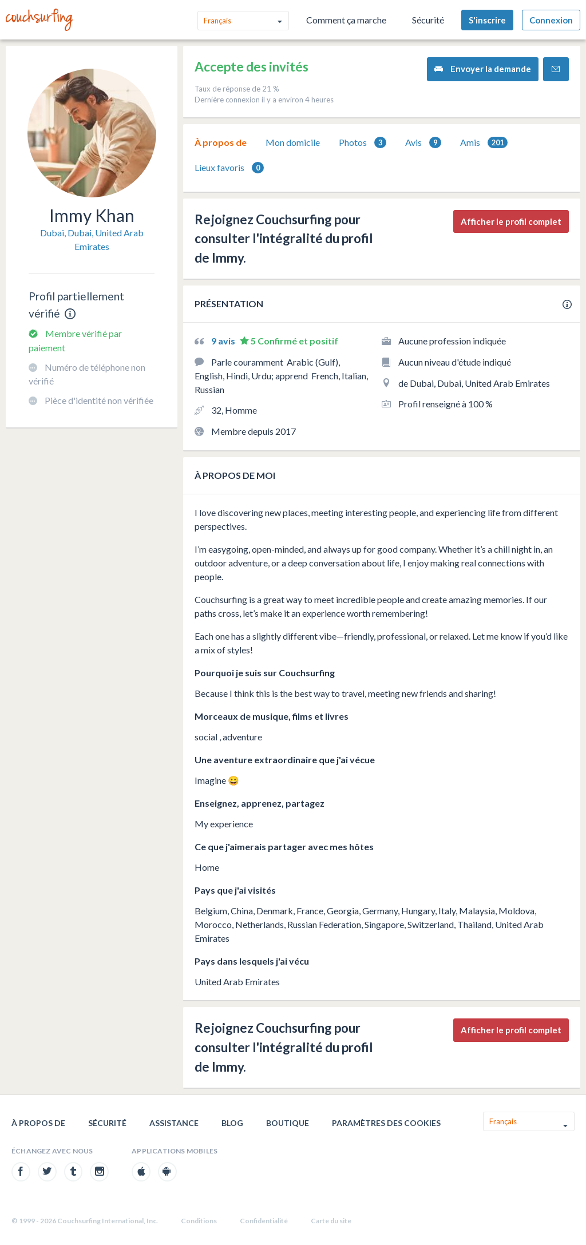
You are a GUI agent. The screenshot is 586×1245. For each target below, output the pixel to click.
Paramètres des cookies (386, 1123)
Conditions (199, 1220)
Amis (484, 143)
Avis (423, 143)
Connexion (551, 20)
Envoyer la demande (482, 69)
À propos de (221, 142)
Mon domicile (293, 142)
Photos (362, 143)
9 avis (224, 340)
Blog (232, 1123)
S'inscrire (487, 20)
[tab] (221, 142)
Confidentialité (264, 1220)
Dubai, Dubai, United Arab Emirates (92, 239)
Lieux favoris (229, 168)
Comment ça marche (346, 19)
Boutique (287, 1123)
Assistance (174, 1123)
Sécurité (428, 19)
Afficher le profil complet (511, 221)
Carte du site (331, 1220)
